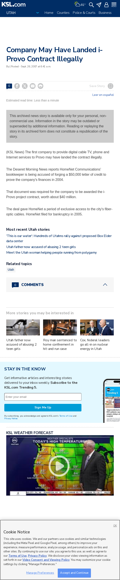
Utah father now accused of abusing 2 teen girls (41, 247)
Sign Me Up (42, 407)
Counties (63, 12)
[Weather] (80, 4)
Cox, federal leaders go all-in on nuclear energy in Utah (95, 344)
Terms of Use (65, 415)
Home (49, 12)
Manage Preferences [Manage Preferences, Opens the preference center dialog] (40, 573)
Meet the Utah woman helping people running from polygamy (51, 252)
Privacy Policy (37, 556)
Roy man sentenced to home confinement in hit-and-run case (60, 344)
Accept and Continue (74, 573)
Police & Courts (84, 12)
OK (115, 525)
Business (105, 12)
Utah (11, 269)
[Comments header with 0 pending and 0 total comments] (60, 284)
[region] (60, 550)
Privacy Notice (10, 418)
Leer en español (103, 94)
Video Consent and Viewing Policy (46, 560)
